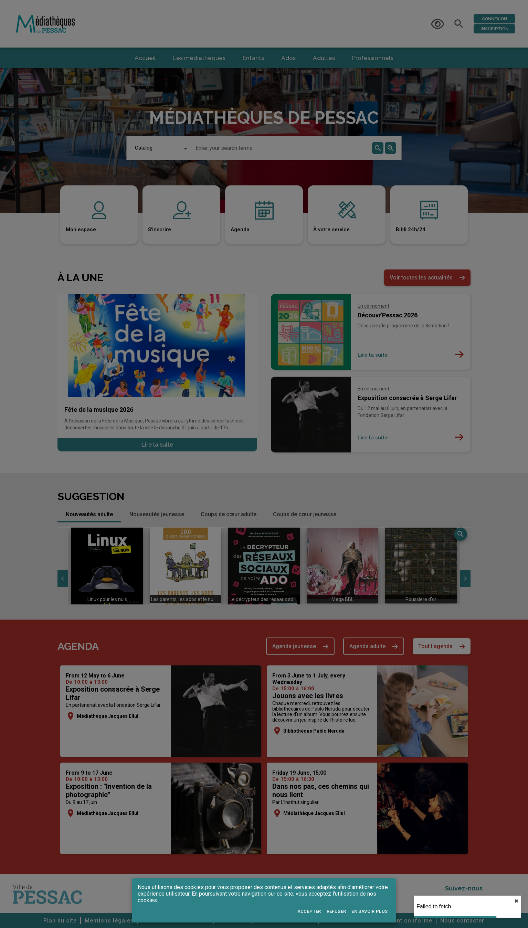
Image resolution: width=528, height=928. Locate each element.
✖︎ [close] (516, 901)
